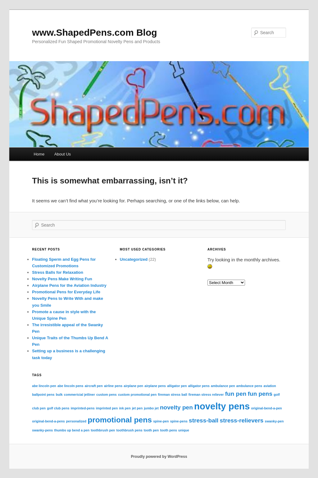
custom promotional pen (137, 394)
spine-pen (161, 421)
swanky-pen (274, 421)
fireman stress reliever (206, 394)
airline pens (113, 386)
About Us (62, 154)
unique (183, 430)
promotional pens (120, 420)
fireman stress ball (172, 394)
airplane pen (133, 386)
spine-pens (179, 421)
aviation (270, 386)
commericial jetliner (79, 394)
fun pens (260, 393)
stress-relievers (242, 420)
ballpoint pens (43, 394)
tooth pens (168, 430)
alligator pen (177, 386)
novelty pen (176, 407)
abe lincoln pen (44, 386)
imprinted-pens (83, 408)
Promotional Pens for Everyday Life (66, 292)
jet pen (137, 408)
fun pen (236, 393)
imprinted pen (107, 408)
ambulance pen (223, 386)
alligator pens (199, 386)
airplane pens (155, 386)
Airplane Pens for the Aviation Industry (69, 285)
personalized (76, 421)
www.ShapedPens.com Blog (94, 32)
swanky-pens (42, 430)
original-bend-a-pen (266, 408)
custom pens (106, 394)
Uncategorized (134, 259)
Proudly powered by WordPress (159, 456)
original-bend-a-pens (48, 421)
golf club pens (58, 408)
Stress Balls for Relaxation (57, 272)
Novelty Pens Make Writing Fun (62, 279)
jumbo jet (151, 408)
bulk (59, 394)
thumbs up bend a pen (71, 430)
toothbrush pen (103, 430)
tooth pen (151, 430)
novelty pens (222, 406)
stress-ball (203, 420)
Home (39, 154)
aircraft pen (94, 386)
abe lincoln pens (70, 386)
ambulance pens (249, 386)
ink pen (124, 408)
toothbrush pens (129, 430)
